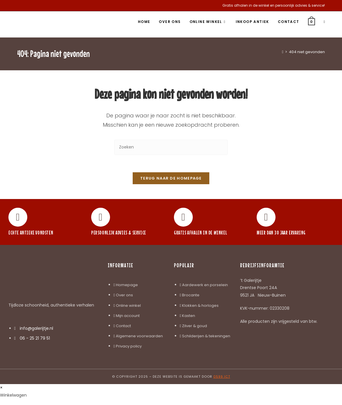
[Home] (282, 52)
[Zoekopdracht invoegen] (171, 147)
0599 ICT (221, 376)
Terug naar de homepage (171, 178)
